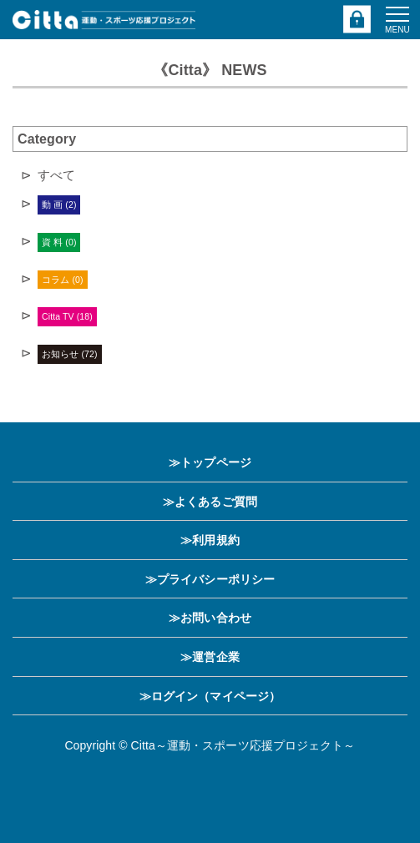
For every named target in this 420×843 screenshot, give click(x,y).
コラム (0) (62, 280)
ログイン (358, 19)
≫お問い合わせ (210, 617)
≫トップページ (210, 462)
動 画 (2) (59, 204)
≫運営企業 (210, 657)
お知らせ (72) (70, 354)
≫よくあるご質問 (210, 501)
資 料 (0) (59, 242)
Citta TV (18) (67, 316)
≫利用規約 (210, 540)
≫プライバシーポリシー (210, 579)
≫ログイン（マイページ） (210, 696)
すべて (56, 175)
